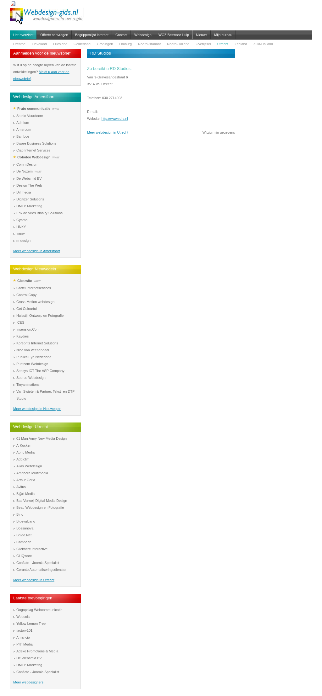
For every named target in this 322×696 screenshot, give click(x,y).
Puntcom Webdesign (32, 364)
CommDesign (26, 164)
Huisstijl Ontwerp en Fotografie (40, 315)
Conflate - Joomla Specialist (37, 563)
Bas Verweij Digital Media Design (41, 500)
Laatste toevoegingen (32, 598)
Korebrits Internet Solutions (37, 343)
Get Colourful (26, 309)
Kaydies (22, 336)
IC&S (20, 322)
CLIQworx (24, 556)
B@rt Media (25, 494)
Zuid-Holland (263, 44)
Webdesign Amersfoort (33, 96)
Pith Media (24, 644)
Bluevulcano (25, 521)
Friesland (60, 44)
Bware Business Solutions (36, 143)
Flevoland (39, 44)
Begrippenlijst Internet (91, 35)
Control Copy (26, 295)
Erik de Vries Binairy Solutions (39, 213)
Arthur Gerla (25, 480)
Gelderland (82, 44)
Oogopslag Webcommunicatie (39, 610)
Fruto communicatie (33, 108)
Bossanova (24, 528)
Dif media (23, 192)
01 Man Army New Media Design (41, 438)
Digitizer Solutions (30, 199)
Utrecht (222, 44)
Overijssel (203, 44)
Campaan (23, 542)
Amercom (23, 129)
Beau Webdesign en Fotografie (40, 507)
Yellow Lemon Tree (31, 623)
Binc (19, 514)
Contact (121, 35)
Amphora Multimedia (32, 473)
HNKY (21, 227)
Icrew (20, 234)
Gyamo (21, 220)
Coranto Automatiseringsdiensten (41, 569)
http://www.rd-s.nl (115, 118)
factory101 (24, 630)
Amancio (23, 637)
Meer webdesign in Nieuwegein (37, 409)
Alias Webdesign (29, 466)
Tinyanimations (28, 384)
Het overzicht (23, 35)
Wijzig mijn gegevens (219, 132)
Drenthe (19, 44)
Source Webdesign (31, 378)
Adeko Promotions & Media (37, 651)
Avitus (21, 487)
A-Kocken (23, 445)
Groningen (105, 44)
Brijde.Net (23, 535)
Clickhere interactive (31, 549)
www (55, 108)
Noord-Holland (178, 44)
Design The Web (29, 185)
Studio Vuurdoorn (29, 116)
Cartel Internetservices (33, 288)
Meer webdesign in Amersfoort (36, 251)
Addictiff (22, 459)
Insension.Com (27, 329)
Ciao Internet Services (33, 150)
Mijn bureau (223, 35)
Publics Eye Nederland (33, 357)
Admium (22, 123)
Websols (23, 617)
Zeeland (241, 44)
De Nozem (24, 171)
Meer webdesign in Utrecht (33, 580)
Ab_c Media (25, 452)
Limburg (125, 44)
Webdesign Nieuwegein (34, 269)
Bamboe (22, 136)
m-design (23, 240)
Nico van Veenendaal (32, 350)
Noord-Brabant (149, 44)
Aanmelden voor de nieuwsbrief (41, 53)
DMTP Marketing (29, 206)
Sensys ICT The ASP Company (40, 371)
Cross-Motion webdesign (35, 302)
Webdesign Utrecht (30, 426)
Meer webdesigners (28, 682)
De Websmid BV (29, 178)
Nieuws (201, 35)
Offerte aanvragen (54, 35)
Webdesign (143, 35)
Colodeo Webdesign (34, 157)
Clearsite (24, 281)
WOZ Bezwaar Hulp (173, 35)
